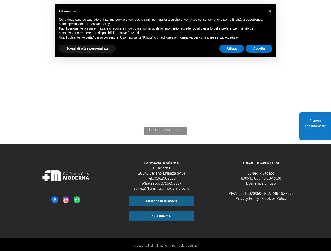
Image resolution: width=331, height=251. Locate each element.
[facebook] (54, 200)
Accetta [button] (259, 48)
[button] (270, 11)
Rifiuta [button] (232, 48)
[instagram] (66, 200)
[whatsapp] (77, 200)
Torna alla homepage (165, 129)
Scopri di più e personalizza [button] (87, 48)
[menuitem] (287, 13)
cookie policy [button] (100, 24)
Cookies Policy (274, 198)
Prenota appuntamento (315, 123)
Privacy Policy (247, 198)
